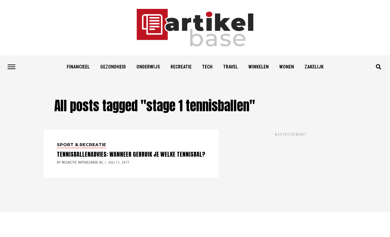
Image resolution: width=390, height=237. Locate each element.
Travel (230, 66)
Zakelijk (314, 66)
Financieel (78, 66)
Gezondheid (113, 66)
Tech (207, 66)
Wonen (286, 66)
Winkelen (258, 66)
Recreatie (181, 66)
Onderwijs (148, 66)
